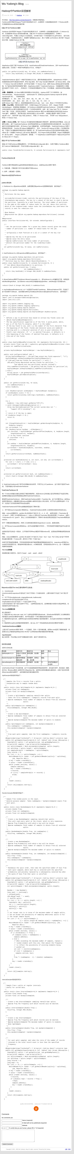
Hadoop (19, 15)
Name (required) (27, 1120)
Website (24, 1125)
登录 (69, 1151)
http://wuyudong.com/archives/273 (20, 20)
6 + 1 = (4, 1128)
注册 (66, 1151)
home (27, 4)
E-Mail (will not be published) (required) (34, 1123)
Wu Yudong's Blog (13, 3)
